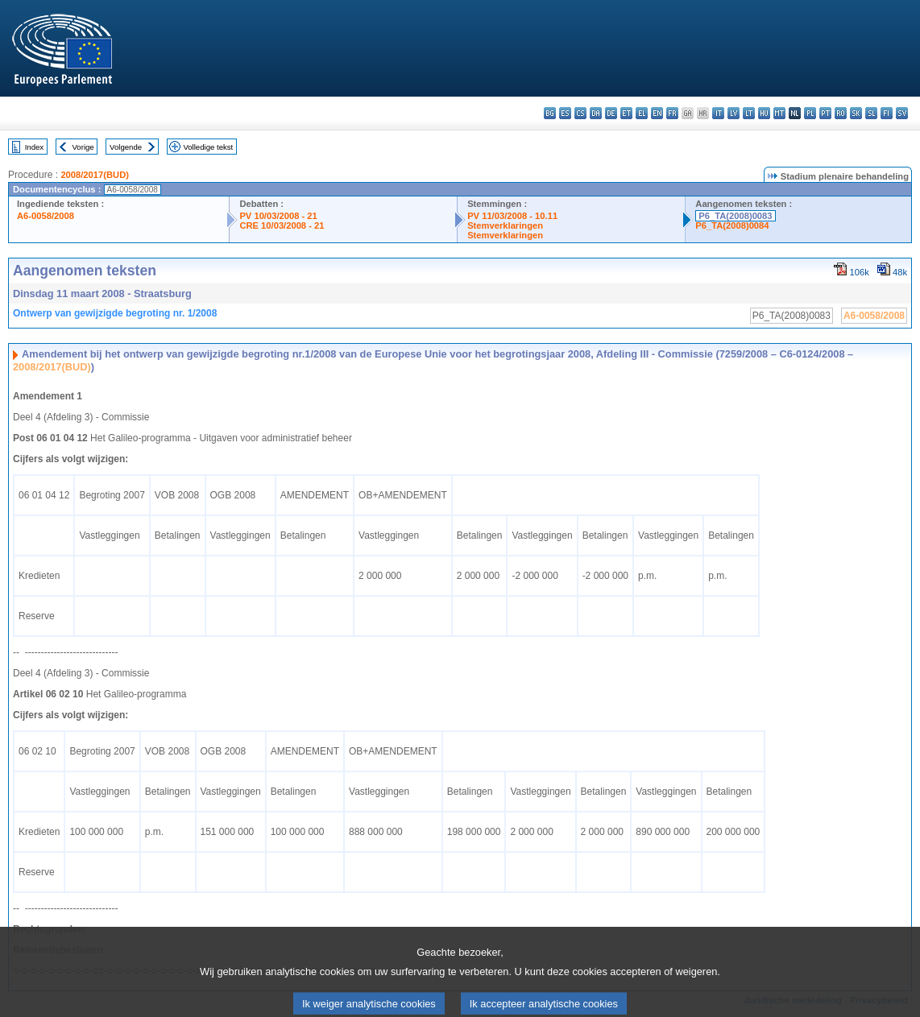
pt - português (825, 113)
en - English (657, 113)
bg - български (550, 113)
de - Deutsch (611, 113)
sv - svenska (902, 113)
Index (34, 147)
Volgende (126, 147)
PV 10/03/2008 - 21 (278, 216)
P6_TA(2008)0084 (732, 225)
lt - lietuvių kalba (749, 113)
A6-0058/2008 (45, 216)
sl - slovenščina (871, 113)
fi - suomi (887, 113)
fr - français (672, 113)
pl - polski (810, 113)
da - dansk (596, 113)
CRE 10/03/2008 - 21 (281, 225)
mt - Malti (779, 113)
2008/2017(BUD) (94, 175)
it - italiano (718, 113)
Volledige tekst (208, 147)
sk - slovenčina (856, 113)
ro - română (841, 113)
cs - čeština (580, 113)
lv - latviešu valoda (733, 113)
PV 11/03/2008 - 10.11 (512, 216)
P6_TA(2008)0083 (735, 216)
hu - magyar (764, 113)
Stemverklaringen (505, 225)
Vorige (83, 147)
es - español (565, 113)
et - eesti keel (626, 113)
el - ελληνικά (642, 113)
